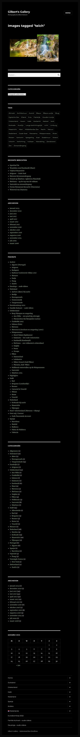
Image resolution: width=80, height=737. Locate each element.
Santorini (19, 137)
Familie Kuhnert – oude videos (21, 308)
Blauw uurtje (48, 113)
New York (15, 562)
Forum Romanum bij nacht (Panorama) (25, 187)
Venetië (15, 397)
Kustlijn (21, 125)
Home (10, 678)
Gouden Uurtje (48, 117)
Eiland (23, 117)
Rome (14, 394)
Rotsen (11, 137)
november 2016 (16, 227)
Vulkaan (30, 141)
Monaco (15, 275)
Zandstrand (51, 141)
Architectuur (22, 113)
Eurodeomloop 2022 (17, 305)
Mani (21, 129)
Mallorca (15, 427)
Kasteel (45, 121)
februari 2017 (15, 224)
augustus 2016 (15, 235)
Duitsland (13, 289)
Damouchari (18, 357)
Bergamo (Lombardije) (20, 384)
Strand (55, 137)
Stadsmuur (46, 137)
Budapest (15, 270)
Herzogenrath (17, 297)
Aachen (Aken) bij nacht (21, 292)
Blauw (38, 113)
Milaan (14, 392)
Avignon (15, 267)
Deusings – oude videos (19, 286)
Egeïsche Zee (14, 117)
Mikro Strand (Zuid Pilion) (24, 362)
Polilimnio (16, 500)
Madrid (14, 424)
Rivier (55, 133)
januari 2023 (14, 208)
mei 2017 (13, 216)
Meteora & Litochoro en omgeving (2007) (27, 330)
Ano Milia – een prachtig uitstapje (27, 316)
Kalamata (15, 481)
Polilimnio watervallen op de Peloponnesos (28, 367)
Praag (14, 281)
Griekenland (13, 121)
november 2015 (16, 238)
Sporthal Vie (14, 165)
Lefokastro (18, 359)
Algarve (14, 546)
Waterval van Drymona (18, 190)
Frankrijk (37, 117)
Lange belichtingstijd (34, 125)
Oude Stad (23, 133)
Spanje (12, 419)
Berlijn (14, 294)
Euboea (14, 478)
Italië (29, 121)
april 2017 (13, 219)
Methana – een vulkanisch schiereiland (29, 343)
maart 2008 (14, 243)
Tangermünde (17, 462)
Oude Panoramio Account (21, 416)
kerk (52, 121)
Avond (31, 113)
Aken (14, 456)
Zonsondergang (20, 146)
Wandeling (40, 141)
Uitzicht (12, 141)
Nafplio (16, 346)
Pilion (14, 354)
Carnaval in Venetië (19, 389)
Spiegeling (30, 137)
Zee (10, 146)
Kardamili (37, 121)
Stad (38, 137)
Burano (14, 386)
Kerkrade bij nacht (19, 403)
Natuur (50, 129)
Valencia (15, 432)
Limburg (53, 125)
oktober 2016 (15, 230)
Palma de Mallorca (19, 430)
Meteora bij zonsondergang (20, 176)
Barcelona (15, 421)
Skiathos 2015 (17, 373)
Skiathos (15, 505)
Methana (15, 491)
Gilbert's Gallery (19, 11)
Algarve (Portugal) (19, 265)
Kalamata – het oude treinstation (26, 338)
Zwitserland (14, 564)
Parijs (14, 278)
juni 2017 (13, 214)
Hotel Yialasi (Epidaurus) (23, 335)
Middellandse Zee (32, 129)
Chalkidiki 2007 (18, 321)
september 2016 (16, 233)
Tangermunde (17, 303)
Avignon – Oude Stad (18, 173)
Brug (57, 113)
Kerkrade (12, 125)
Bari (13, 381)
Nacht (43, 129)
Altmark (12, 113)
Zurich (14, 284)
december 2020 (16, 211)
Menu (68, 13)
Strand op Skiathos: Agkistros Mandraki (25, 179)
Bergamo (15, 516)
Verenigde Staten (16, 559)
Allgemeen (14, 451)
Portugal (13, 543)
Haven (22, 121)
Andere (12, 262)
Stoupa (16, 351)
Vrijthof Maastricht (17, 171)
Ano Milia (15, 473)
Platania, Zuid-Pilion (21, 365)
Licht (46, 125)
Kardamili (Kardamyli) (22, 340)
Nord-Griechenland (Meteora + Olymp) (25, 411)
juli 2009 (13, 241)
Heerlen (15, 532)
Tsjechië (13, 554)
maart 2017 (14, 222)
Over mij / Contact (17, 413)
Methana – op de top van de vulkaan (24, 181)
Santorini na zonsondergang (21, 184)
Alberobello (16, 510)
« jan (18, 665)
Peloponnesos (44, 133)
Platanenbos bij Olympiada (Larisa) (27, 319)
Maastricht (13, 129)
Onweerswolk (17, 300)
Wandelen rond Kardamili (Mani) (22, 168)
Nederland (13, 133)
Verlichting (21, 141)
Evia (29, 117)
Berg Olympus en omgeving (22, 313)
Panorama (33, 133)
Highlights (14, 376)
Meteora (15, 327)
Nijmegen (15, 408)
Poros (16, 348)
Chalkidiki (15, 475)
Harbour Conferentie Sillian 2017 (24, 273)
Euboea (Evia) (17, 324)
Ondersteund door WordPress (29, 731)
